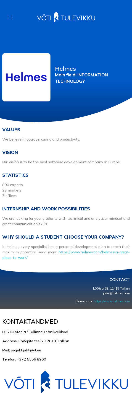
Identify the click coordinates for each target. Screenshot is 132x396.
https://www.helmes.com (112, 301)
